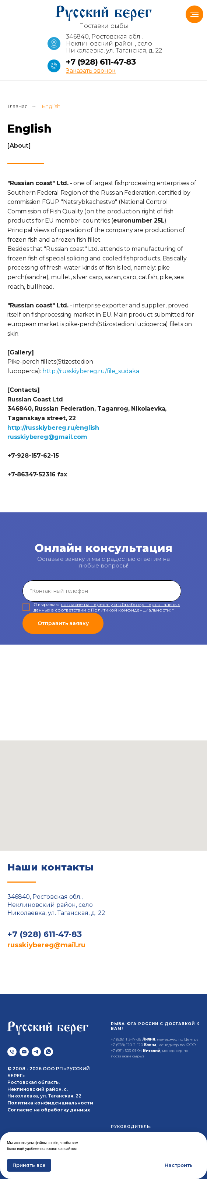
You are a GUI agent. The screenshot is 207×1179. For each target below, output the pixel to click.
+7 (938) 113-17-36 (126, 1039)
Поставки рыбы (103, 25)
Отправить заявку (63, 623)
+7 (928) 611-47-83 (101, 62)
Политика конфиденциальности (50, 1103)
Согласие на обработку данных (48, 1110)
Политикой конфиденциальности (130, 610)
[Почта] (24, 1051)
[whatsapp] (48, 1051)
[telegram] (36, 1051)
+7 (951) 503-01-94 (126, 1050)
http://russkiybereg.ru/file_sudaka (90, 371)
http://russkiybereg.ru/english (53, 427)
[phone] (101, 591)
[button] (91, 70)
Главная (17, 106)
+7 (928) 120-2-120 (127, 1044)
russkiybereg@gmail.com (47, 436)
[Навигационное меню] (194, 14)
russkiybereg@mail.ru (46, 945)
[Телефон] (12, 1051)
